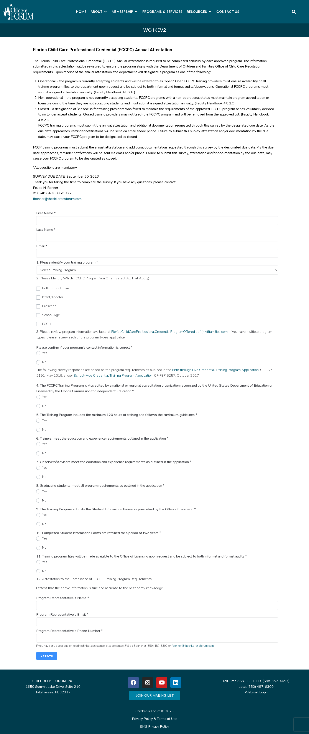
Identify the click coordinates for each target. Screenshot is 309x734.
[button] (99, 11)
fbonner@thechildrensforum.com (57, 198)
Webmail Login (256, 692)
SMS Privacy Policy (154, 726)
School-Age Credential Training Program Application (113, 375)
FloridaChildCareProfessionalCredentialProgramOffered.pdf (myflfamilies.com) (170, 331)
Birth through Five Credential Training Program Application (215, 370)
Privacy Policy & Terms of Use (154, 718)
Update (47, 656)
